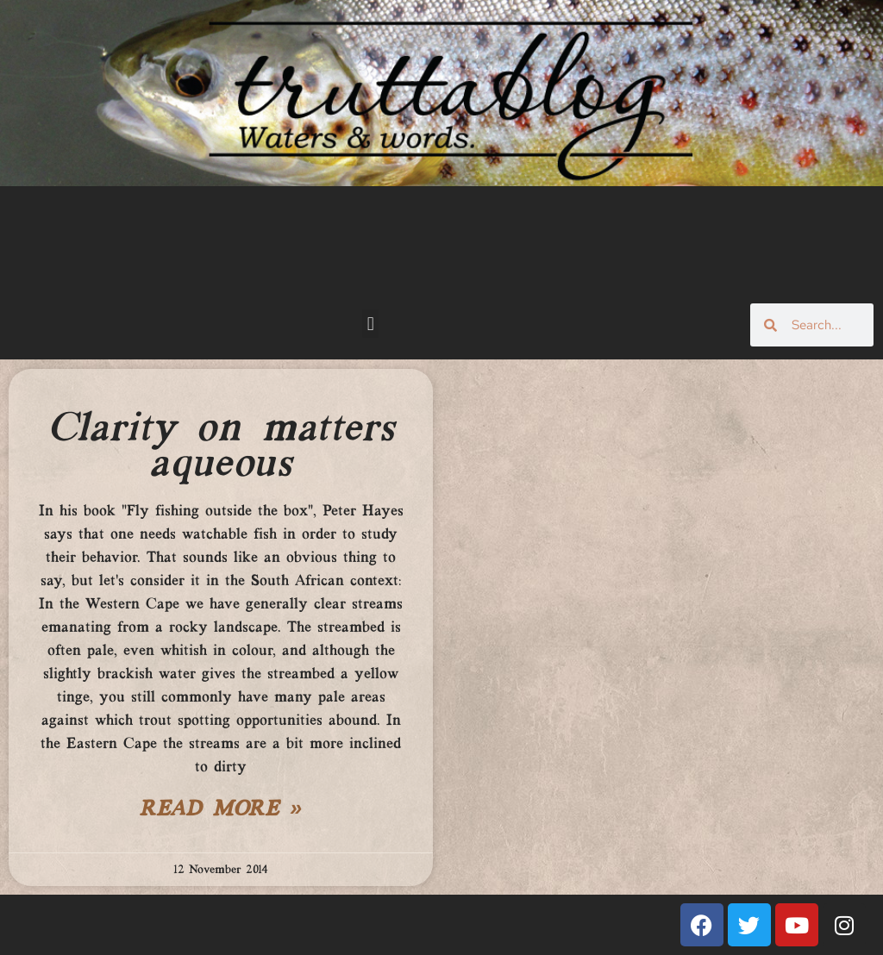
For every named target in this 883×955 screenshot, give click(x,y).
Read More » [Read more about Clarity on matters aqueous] (221, 810)
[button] (370, 323)
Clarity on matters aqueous (221, 447)
